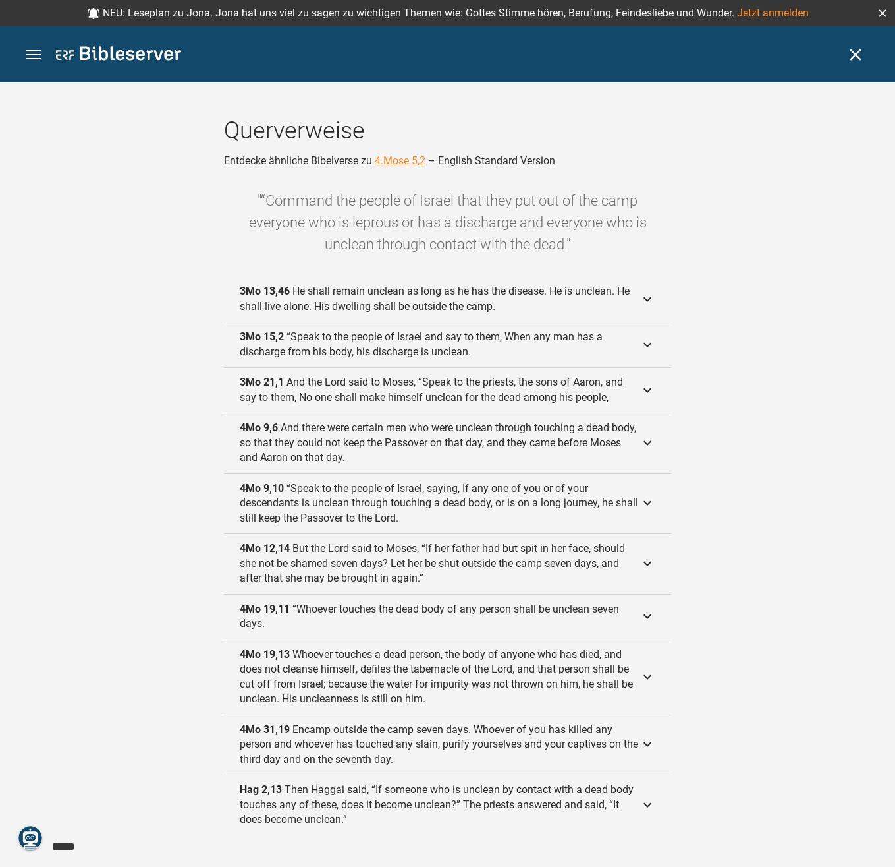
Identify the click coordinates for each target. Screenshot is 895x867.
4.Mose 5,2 (400, 160)
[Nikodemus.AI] (30, 838)
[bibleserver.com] (118, 56)
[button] (882, 13)
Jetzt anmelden (773, 13)
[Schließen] (855, 55)
